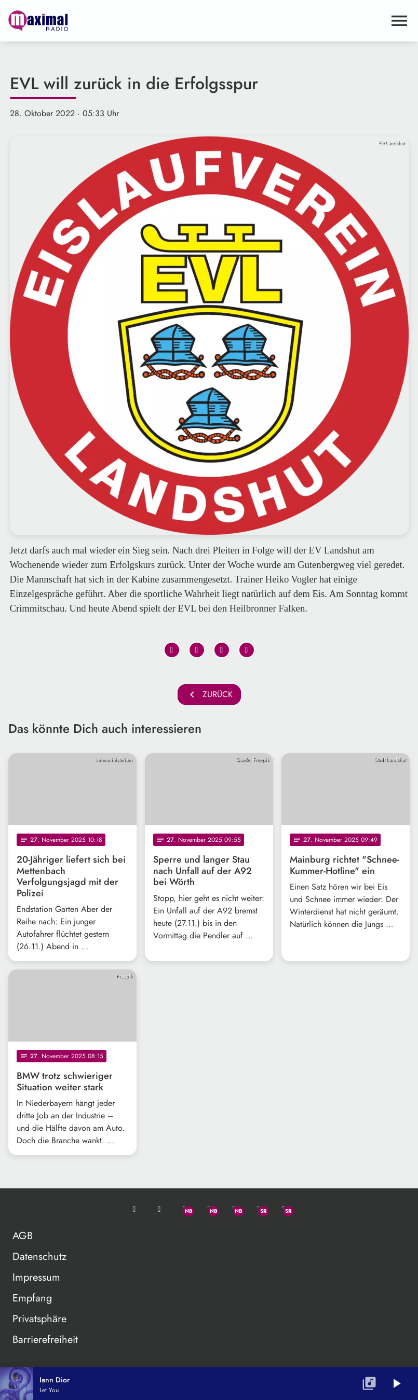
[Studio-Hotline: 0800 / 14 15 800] (159, 1209)
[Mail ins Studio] (134, 1209)
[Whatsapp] (184, 1209)
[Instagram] (234, 1209)
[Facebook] (209, 1209)
